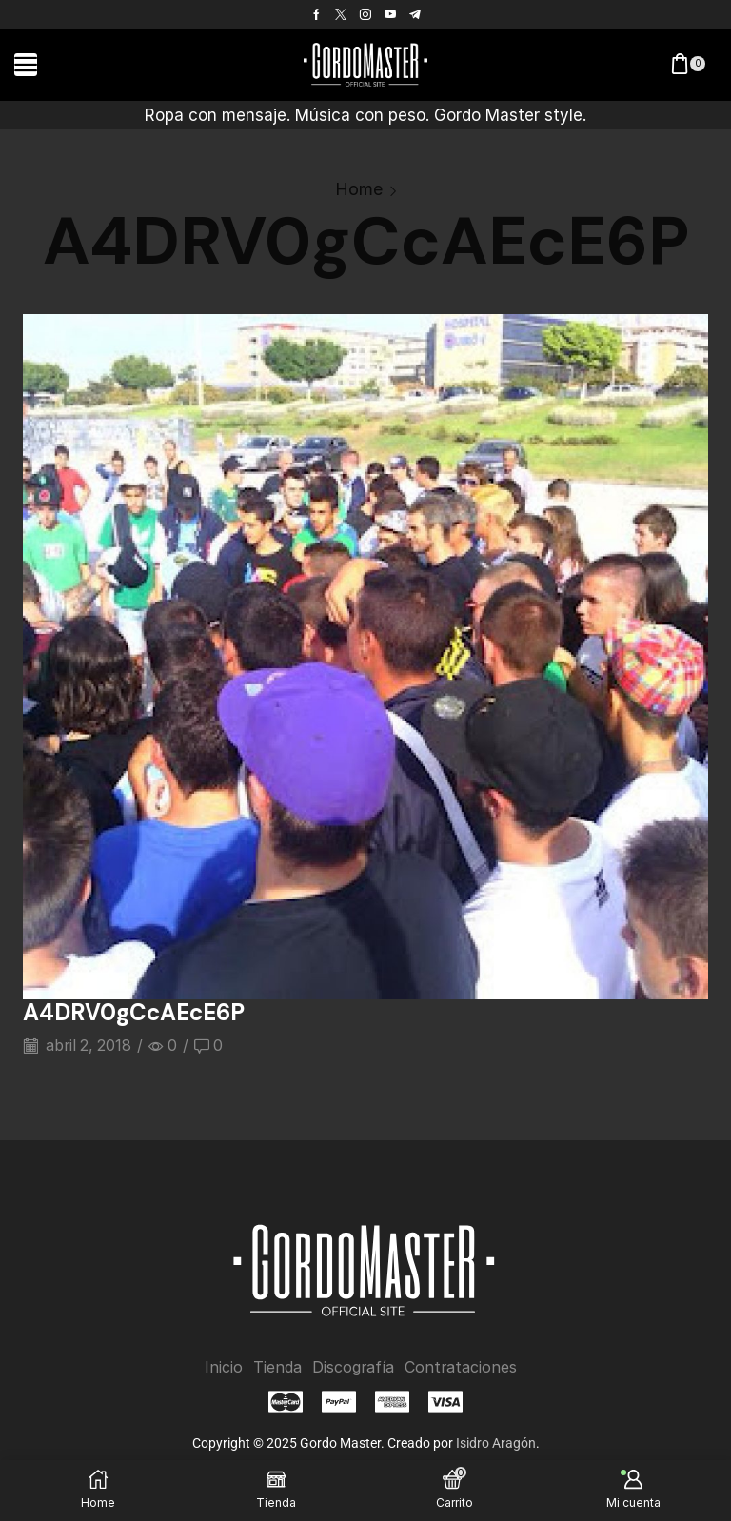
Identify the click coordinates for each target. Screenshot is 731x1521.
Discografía (353, 1366)
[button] (25, 64)
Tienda (277, 1366)
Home (359, 189)
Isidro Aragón (496, 1443)
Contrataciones (461, 1366)
